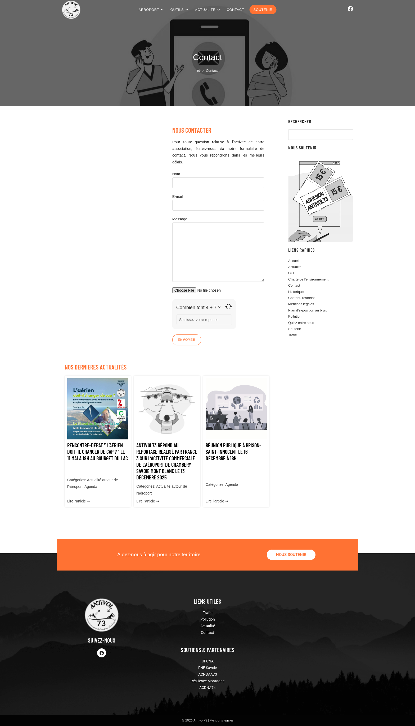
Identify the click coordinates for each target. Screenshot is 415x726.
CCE (291, 273)
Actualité (294, 267)
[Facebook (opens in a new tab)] (350, 9)
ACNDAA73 (207, 674)
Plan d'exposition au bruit (307, 310)
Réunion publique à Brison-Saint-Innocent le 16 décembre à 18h (233, 451)
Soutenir (294, 329)
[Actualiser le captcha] (228, 306)
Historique (296, 292)
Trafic (292, 335)
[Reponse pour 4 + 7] (204, 319)
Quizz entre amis (301, 323)
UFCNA (208, 661)
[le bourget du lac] (115, 230)
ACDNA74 (207, 687)
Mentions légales (301, 304)
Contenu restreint (301, 298)
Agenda (90, 486)
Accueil (293, 261)
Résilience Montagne (207, 681)
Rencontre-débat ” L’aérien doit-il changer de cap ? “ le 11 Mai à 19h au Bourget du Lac (97, 451)
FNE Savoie (207, 668)
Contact (212, 71)
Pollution (294, 316)
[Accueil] (199, 71)
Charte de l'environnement (308, 279)
